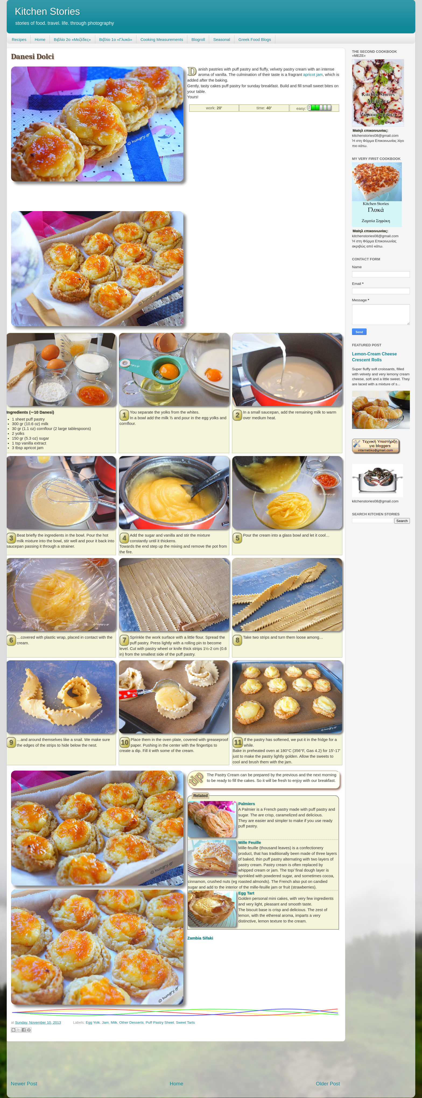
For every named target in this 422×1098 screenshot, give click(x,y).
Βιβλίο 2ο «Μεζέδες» (72, 39)
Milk (114, 1022)
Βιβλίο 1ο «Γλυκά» (115, 39)
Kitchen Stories (47, 11)
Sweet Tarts (185, 1022)
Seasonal (221, 39)
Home (40, 39)
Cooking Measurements (161, 39)
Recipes (19, 39)
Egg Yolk (93, 1022)
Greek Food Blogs (254, 39)
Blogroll (198, 39)
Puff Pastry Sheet (160, 1022)
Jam (105, 1022)
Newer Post (24, 1083)
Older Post (328, 1083)
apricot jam (313, 74)
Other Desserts (131, 1022)
